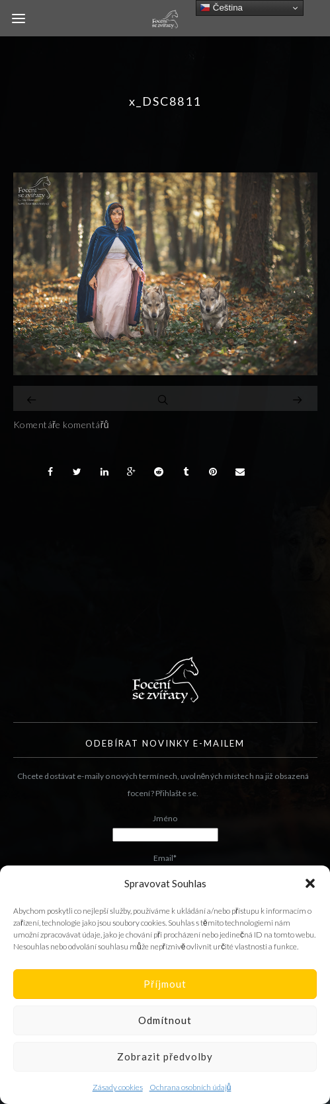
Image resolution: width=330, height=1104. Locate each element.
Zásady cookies (118, 1087)
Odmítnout (165, 1020)
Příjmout (165, 984)
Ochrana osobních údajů (190, 1087)
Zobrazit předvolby (165, 1056)
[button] (310, 883)
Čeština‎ (221, 8)
